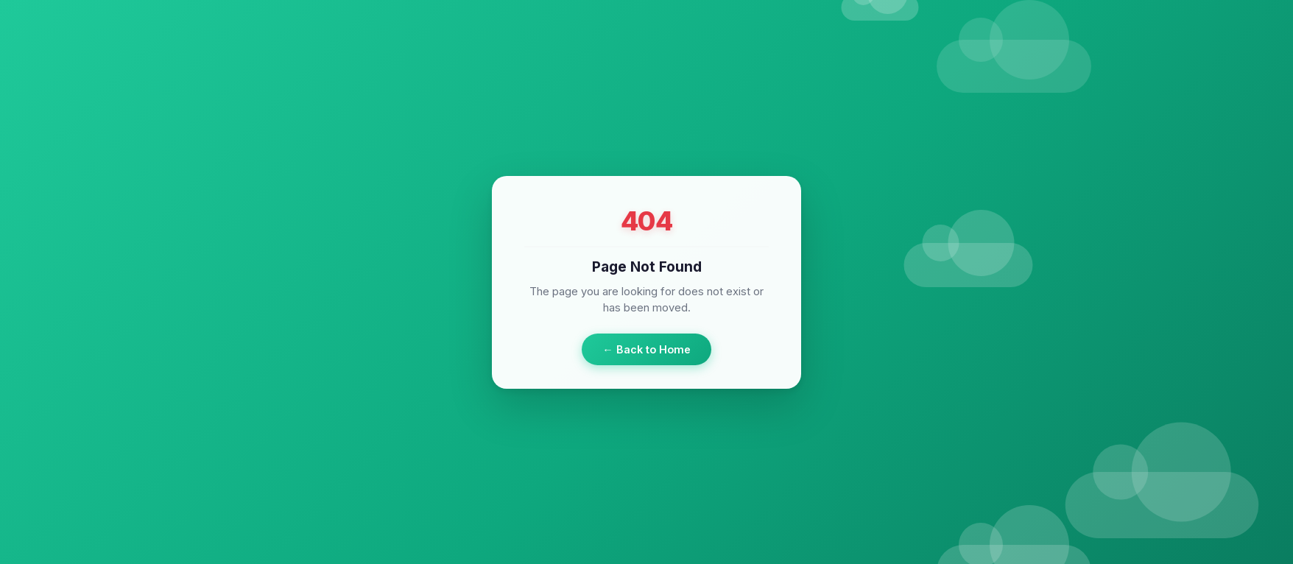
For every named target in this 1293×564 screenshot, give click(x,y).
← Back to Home (646, 348)
